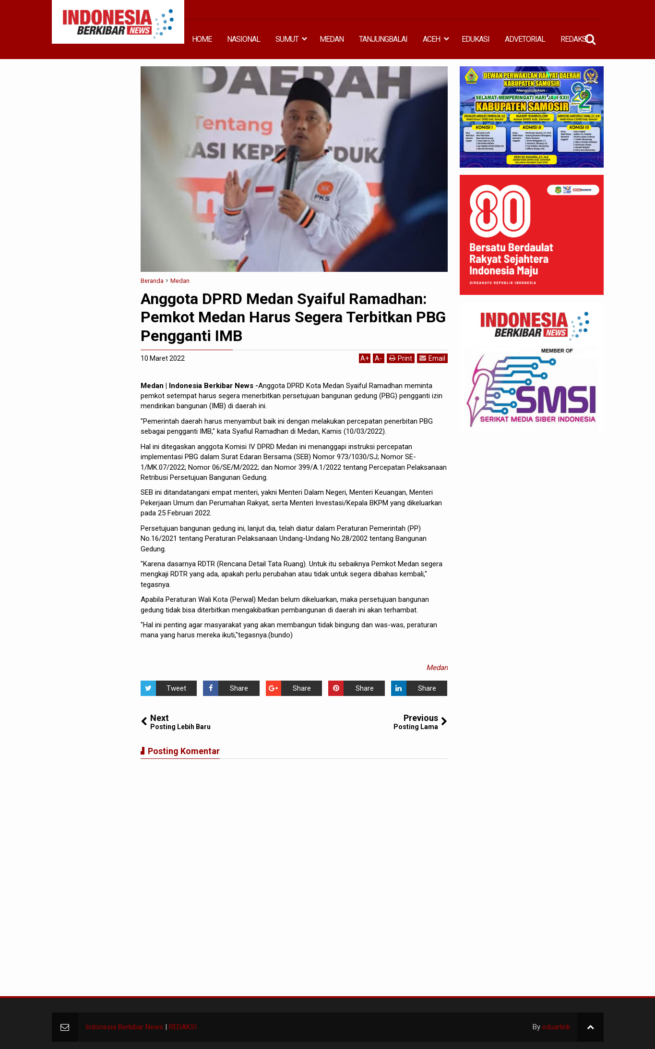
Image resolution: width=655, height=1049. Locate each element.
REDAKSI (574, 39)
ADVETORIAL (525, 39)
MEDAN (332, 39)
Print (400, 358)
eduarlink (556, 1027)
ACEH (431, 39)
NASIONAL (243, 39)
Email (432, 358)
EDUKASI (475, 39)
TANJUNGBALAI (383, 39)
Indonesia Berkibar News (124, 1027)
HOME (202, 39)
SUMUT (286, 39)
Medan (437, 667)
